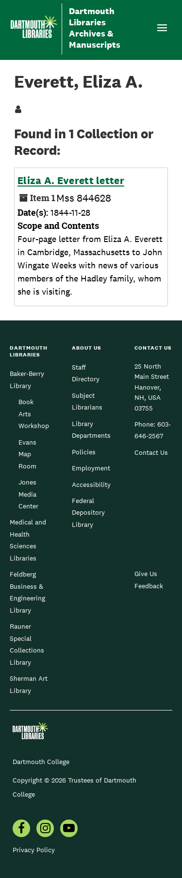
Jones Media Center (28, 494)
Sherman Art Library (29, 684)
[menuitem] (21, 829)
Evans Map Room (27, 454)
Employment (91, 468)
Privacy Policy (34, 849)
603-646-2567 (152, 430)
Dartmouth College (41, 761)
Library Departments (91, 429)
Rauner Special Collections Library (27, 644)
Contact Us (151, 452)
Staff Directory (85, 373)
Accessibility (91, 484)
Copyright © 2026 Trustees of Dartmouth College (74, 787)
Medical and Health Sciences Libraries (28, 540)
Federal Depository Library (88, 512)
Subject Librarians (87, 401)
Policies (84, 452)
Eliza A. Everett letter (70, 181)
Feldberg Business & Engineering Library (27, 592)
